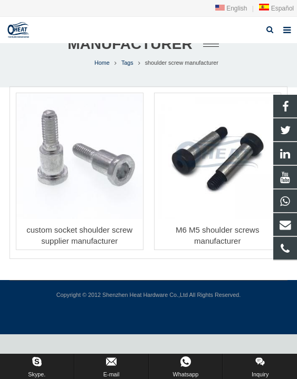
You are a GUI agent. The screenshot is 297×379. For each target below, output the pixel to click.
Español (276, 8)
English (231, 8)
